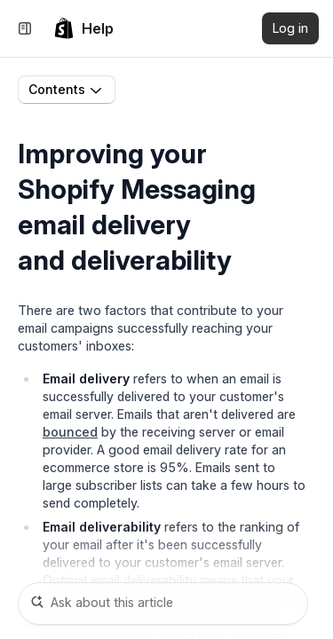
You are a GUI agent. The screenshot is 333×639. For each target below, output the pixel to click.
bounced (70, 431)
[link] (83, 28)
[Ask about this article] (163, 603)
